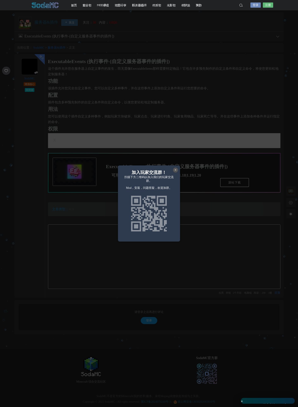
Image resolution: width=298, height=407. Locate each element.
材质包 (157, 5)
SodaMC (45, 5)
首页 (74, 5)
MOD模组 (103, 5)
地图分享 (120, 5)
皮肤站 (185, 5)
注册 (268, 5)
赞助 (199, 5)
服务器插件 (139, 5)
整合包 (87, 5)
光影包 (171, 5)
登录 (255, 5)
